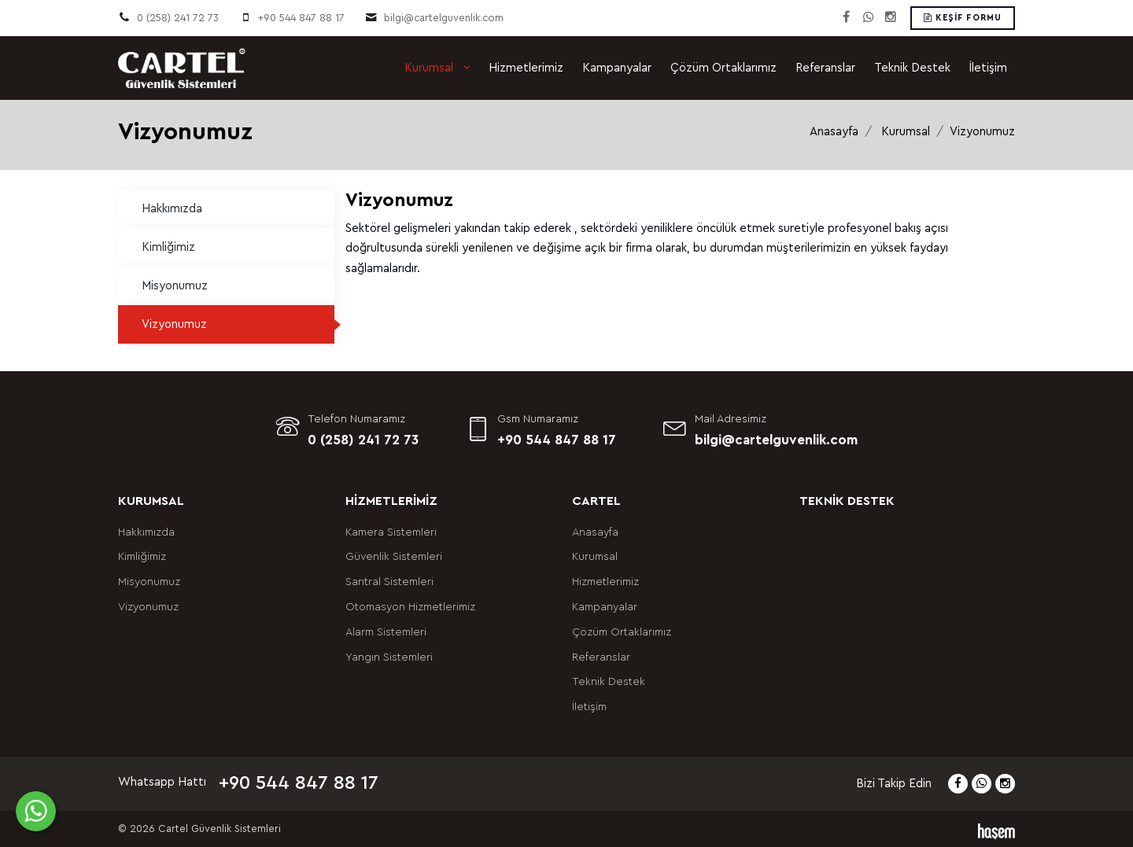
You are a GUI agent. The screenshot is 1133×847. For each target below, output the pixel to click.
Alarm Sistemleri (385, 632)
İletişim (988, 68)
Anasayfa (834, 132)
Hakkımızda (172, 209)
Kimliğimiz (168, 247)
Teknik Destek (912, 68)
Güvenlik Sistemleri (393, 556)
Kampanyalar (616, 68)
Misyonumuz (175, 286)
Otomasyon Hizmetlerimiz (410, 607)
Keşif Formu (963, 17)
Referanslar (825, 68)
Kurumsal (430, 68)
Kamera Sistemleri (391, 532)
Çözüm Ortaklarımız (723, 68)
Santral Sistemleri (389, 581)
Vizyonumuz (174, 324)
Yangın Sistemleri (389, 657)
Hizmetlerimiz (526, 68)
